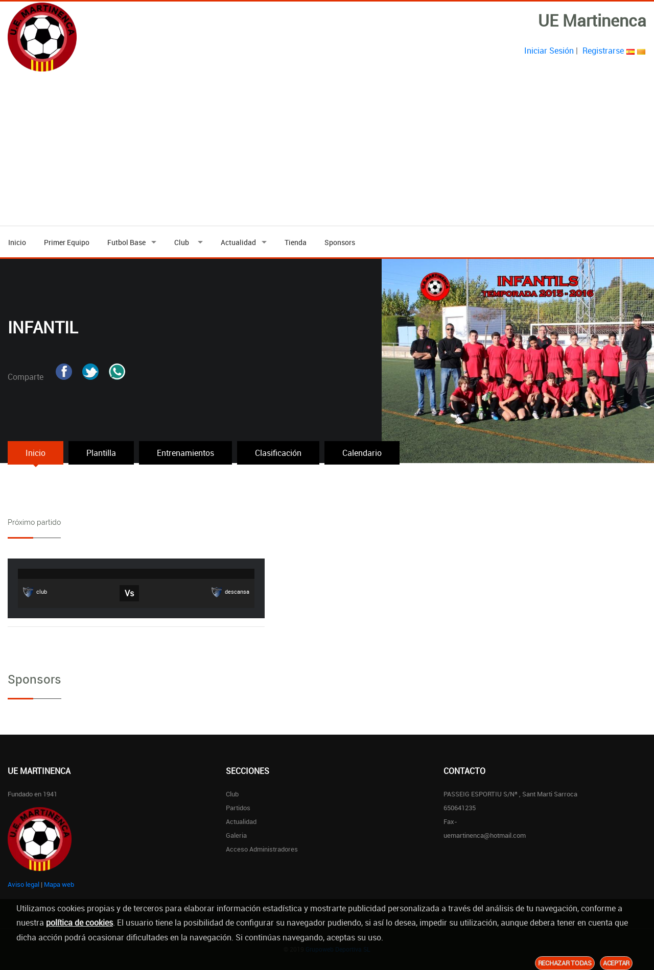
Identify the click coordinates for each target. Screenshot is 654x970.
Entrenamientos (185, 452)
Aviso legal (23, 884)
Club (183, 242)
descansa (230, 592)
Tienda (296, 242)
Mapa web (59, 884)
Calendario (362, 452)
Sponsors (339, 242)
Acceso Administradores (262, 849)
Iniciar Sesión (549, 50)
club (35, 592)
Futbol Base (126, 242)
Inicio (17, 242)
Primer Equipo (66, 242)
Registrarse (603, 50)
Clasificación (278, 452)
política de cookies (79, 922)
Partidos (238, 807)
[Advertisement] (327, 149)
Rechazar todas (565, 962)
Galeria (236, 835)
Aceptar (616, 962)
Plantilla (101, 452)
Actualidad (238, 242)
